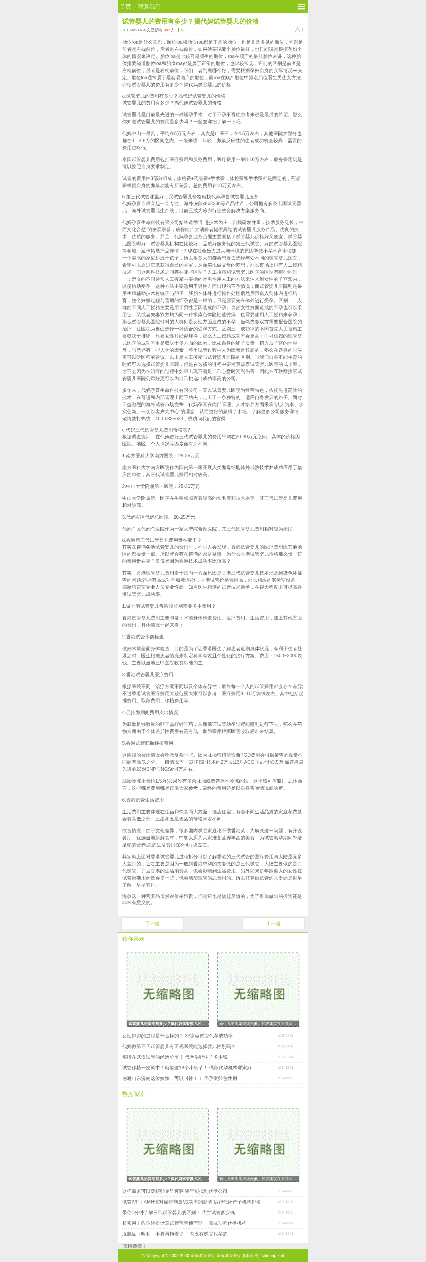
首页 (125, 7)
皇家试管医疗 (228, 1255)
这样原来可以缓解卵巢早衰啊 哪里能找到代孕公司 (174, 1191)
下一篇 (153, 923)
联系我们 (149, 7)
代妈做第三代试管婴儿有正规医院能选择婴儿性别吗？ (179, 1046)
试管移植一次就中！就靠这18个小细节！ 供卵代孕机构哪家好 (187, 1067)
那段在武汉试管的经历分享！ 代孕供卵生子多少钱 (174, 1057)
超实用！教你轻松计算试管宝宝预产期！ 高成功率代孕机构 (184, 1223)
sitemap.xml (273, 1255)
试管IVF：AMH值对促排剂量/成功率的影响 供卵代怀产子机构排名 (191, 1201)
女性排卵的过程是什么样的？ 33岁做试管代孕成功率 (177, 1035)
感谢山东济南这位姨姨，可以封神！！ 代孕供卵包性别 (179, 1078)
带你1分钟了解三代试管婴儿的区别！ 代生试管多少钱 (178, 1212)
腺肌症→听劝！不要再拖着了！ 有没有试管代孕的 (174, 1233)
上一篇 (273, 923)
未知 (180, 30)
